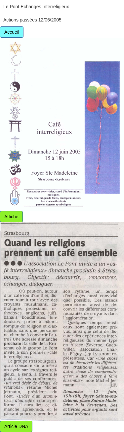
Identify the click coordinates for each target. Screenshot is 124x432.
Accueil (11, 32)
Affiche (11, 216)
